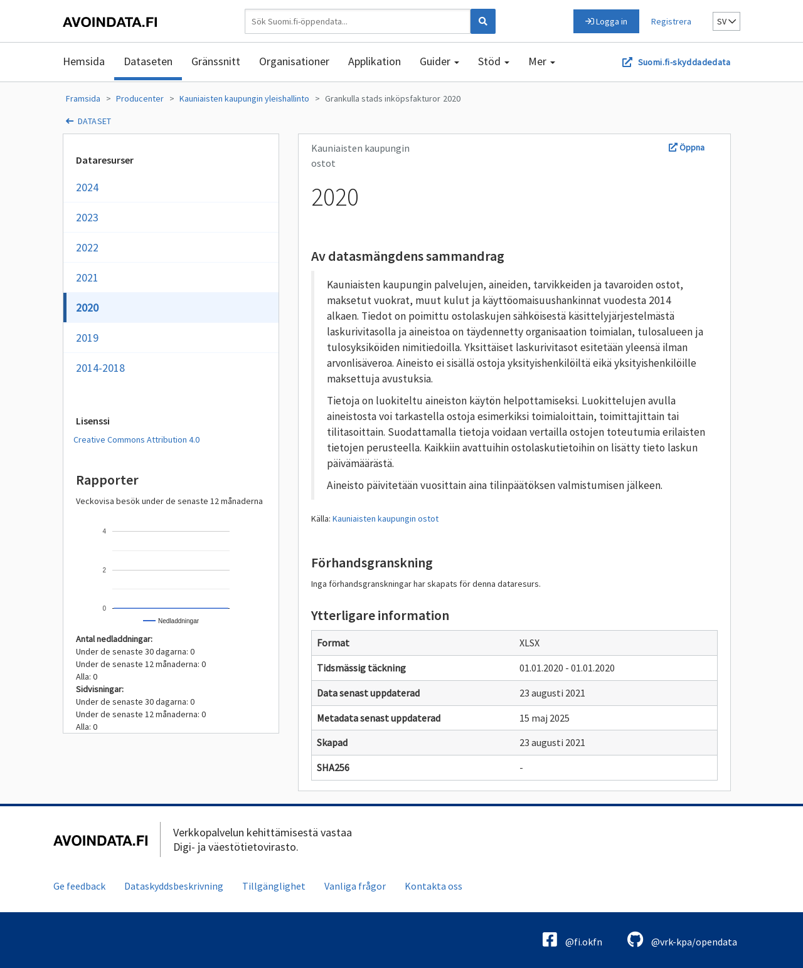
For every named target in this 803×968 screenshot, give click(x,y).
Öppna (687, 147)
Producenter (140, 98)
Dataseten (148, 61)
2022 (87, 247)
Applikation (374, 61)
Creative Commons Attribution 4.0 (136, 439)
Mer (541, 61)
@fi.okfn (572, 939)
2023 (87, 217)
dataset (95, 121)
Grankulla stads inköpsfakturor (382, 98)
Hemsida (84, 61)
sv (726, 21)
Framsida (83, 98)
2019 (87, 337)
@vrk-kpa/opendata (682, 939)
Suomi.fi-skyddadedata (684, 62)
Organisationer (294, 61)
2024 (87, 187)
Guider (439, 61)
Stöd (493, 61)
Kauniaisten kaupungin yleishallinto (244, 98)
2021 (87, 277)
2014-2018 (100, 367)
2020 (451, 98)
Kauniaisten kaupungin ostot (385, 518)
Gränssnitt (215, 61)
